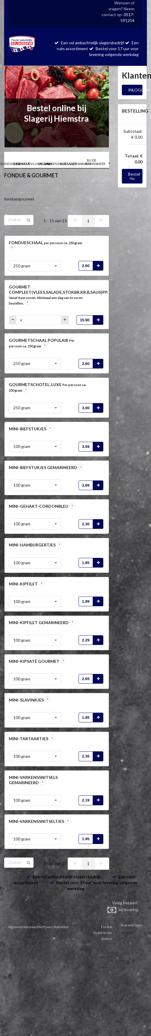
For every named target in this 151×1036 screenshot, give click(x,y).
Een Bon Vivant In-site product (102, 932)
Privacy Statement (55, 927)
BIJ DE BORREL (91, 161)
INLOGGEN (135, 89)
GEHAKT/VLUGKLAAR (33, 164)
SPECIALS (45, 164)
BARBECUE (22, 164)
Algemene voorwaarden (25, 927)
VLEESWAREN (80, 164)
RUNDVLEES (10, 164)
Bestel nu (134, 176)
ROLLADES (68, 164)
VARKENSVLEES (57, 164)
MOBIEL (128, 933)
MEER (103, 164)
